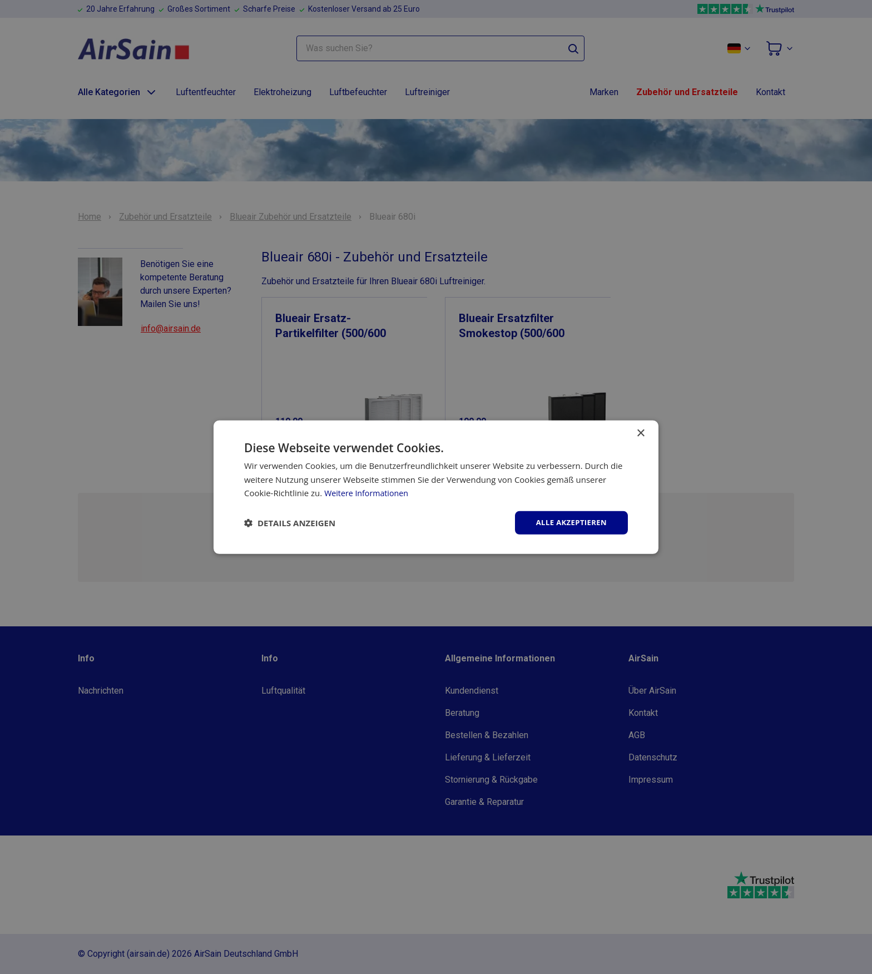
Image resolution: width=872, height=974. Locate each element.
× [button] (640, 432)
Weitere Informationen (368, 492)
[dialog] (436, 487)
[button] (289, 523)
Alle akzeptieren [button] (569, 522)
